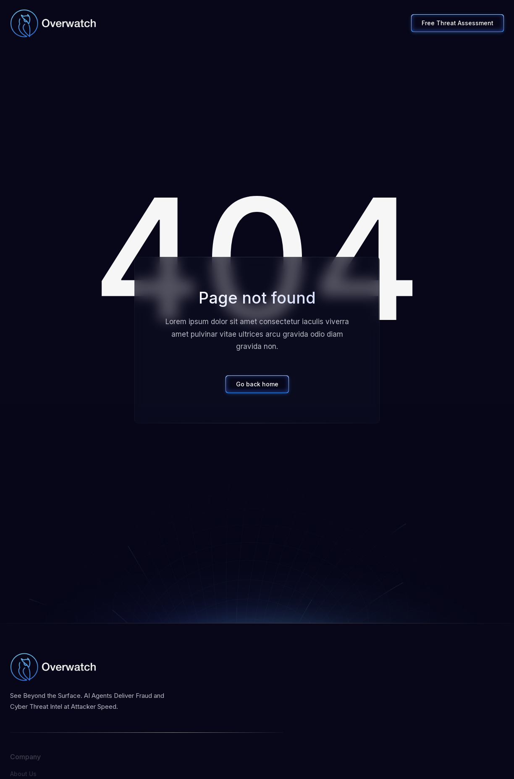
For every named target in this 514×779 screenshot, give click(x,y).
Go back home (257, 384)
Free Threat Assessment (457, 22)
